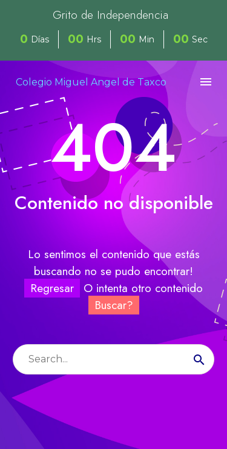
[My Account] (183, 82)
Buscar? (113, 305)
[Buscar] (113, 359)
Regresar (52, 288)
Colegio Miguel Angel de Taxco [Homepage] (91, 82)
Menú (205, 81)
